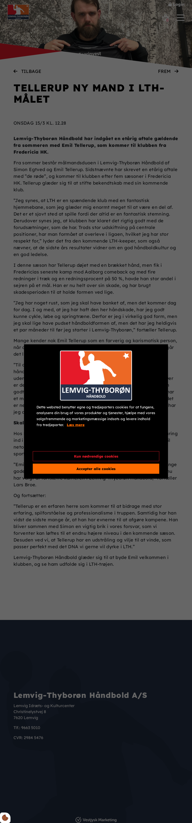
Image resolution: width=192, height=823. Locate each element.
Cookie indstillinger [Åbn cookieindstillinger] (54, 443)
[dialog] (96, 411)
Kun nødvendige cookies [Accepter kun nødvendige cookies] (96, 456)
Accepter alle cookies (96, 469)
